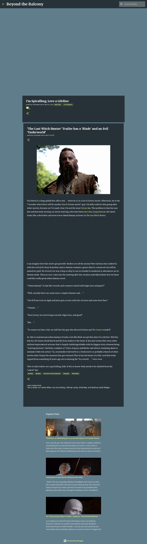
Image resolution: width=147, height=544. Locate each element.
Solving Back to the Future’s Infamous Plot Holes (64, 477)
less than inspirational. (95, 212)
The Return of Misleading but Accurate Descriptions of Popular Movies (72, 438)
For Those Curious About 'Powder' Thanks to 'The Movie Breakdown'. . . (73, 516)
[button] (27, 113)
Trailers (66, 373)
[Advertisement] (73, 78)
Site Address (68, 104)
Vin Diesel (75, 373)
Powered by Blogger (73, 541)
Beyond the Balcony (24, 4)
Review (38, 373)
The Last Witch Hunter (51, 373)
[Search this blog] (133, 4)
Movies (30, 373)
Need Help (58, 104)
